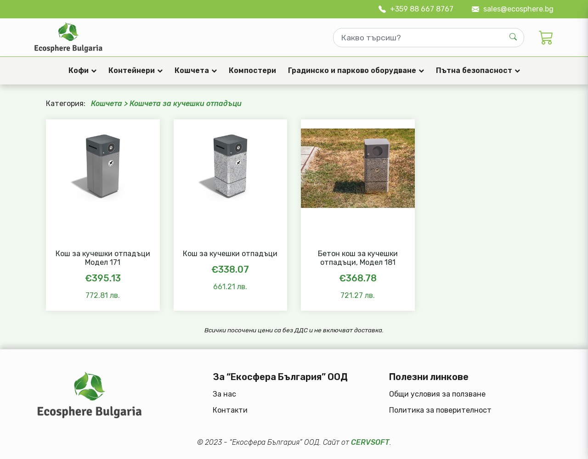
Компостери (252, 70)
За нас (224, 394)
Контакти (230, 410)
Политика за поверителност (440, 410)
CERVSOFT (370, 442)
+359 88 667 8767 (416, 9)
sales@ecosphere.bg (513, 9)
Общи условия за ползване (437, 394)
